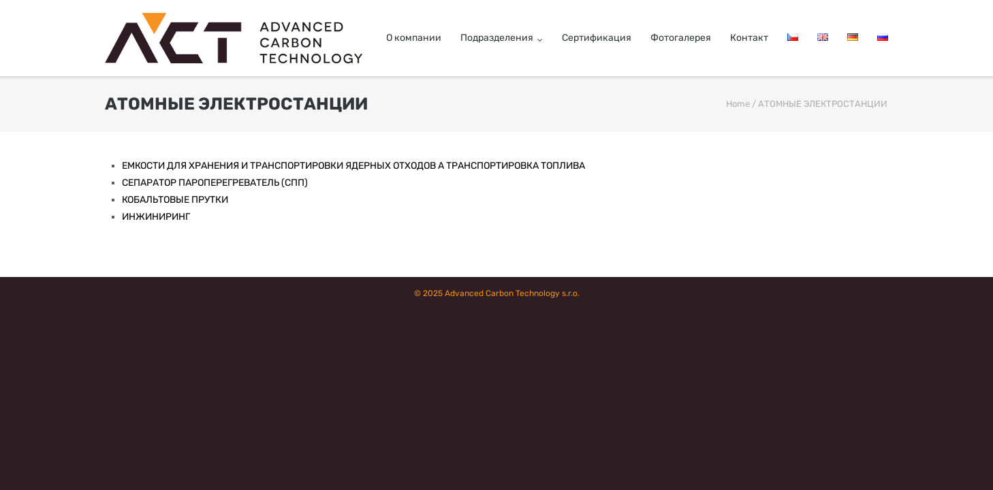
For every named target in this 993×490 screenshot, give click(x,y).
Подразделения (496, 38)
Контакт (749, 38)
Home (738, 104)
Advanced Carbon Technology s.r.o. (512, 293)
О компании (413, 38)
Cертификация (596, 38)
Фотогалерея (680, 38)
